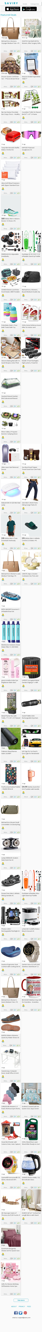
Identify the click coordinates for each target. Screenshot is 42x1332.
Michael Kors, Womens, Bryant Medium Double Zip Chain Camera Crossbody (31, 292)
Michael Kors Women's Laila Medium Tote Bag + (10, 575)
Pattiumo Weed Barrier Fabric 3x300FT (9, 752)
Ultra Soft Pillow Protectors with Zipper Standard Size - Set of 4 (10, 185)
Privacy (22, 1306)
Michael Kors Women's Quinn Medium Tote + (9, 1001)
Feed (29, 1306)
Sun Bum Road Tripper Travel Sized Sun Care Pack (31, 468)
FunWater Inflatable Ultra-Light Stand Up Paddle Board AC (30, 895)
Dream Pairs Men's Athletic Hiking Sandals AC (10, 894)
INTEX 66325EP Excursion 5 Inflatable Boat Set (10, 610)
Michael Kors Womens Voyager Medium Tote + (10, 42)
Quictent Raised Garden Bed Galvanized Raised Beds (9, 398)
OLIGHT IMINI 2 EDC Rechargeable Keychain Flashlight (30, 718)
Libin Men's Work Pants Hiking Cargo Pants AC (30, 504)
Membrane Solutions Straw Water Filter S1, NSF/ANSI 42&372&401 (10, 647)
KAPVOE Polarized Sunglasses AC (28, 149)
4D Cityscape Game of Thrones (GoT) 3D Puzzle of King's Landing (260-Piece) (10, 1215)
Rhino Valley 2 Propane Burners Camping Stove (9, 433)
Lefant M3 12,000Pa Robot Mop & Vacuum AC (30, 930)
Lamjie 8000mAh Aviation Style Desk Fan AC (9, 859)
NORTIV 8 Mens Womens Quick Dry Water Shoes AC (10, 1036)
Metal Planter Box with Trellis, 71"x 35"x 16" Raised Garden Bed (10, 718)
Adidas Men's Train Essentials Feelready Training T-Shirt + (9, 540)
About (14, 1306)
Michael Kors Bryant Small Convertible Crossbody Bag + (10, 824)
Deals (25, 4)
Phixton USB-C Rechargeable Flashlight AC (10, 930)
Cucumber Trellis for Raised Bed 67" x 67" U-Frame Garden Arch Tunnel (31, 114)
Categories (35, 4)
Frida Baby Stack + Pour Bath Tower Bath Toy (9, 326)
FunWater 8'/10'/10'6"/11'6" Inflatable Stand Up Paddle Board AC (31, 256)
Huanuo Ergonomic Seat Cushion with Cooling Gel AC (10, 965)
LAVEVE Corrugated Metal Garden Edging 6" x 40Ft (30, 681)
